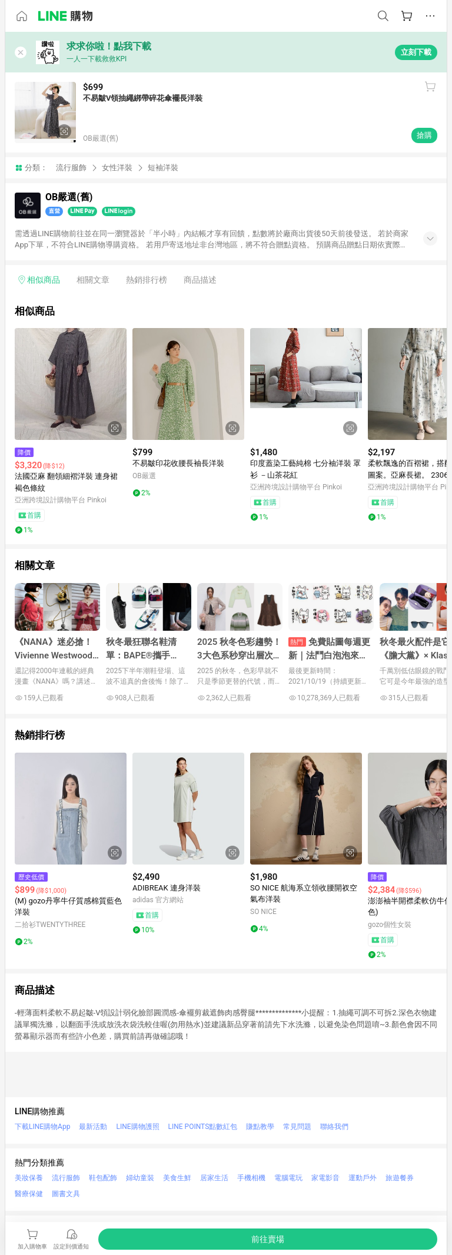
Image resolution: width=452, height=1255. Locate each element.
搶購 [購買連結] (424, 135)
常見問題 (297, 1126)
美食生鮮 (177, 1178)
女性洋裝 (117, 167)
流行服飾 (71, 167)
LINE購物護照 (137, 1126)
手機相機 (251, 1178)
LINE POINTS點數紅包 (203, 1126)
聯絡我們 (334, 1126)
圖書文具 (66, 1194)
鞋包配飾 (103, 1178)
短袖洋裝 (163, 167)
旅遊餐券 (399, 1178)
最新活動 (93, 1126)
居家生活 (214, 1178)
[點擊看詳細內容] (71, 384)
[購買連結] (267, 1239)
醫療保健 (29, 1194)
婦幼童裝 (140, 1178)
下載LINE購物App (42, 1126)
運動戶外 (362, 1178)
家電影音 (325, 1178)
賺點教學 (260, 1126)
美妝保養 (29, 1178)
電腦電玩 (288, 1178)
